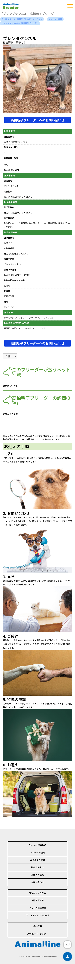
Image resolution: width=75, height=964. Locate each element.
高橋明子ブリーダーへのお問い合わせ (37, 120)
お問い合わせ (37, 882)
